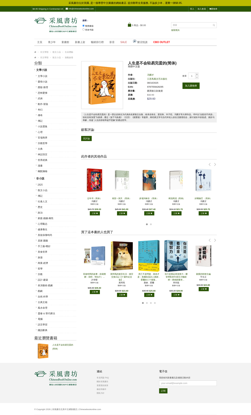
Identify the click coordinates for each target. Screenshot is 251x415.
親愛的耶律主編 (203, 274)
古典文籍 (42, 302)
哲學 (40, 268)
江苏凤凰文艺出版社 (157, 79)
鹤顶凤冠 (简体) (176, 198)
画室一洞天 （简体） (121, 198)
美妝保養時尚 (45, 235)
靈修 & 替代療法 (46, 313)
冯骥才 (150, 75)
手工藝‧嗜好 (44, 246)
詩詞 (40, 184)
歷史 (40, 207)
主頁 (39, 42)
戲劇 (40, 291)
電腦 (40, 319)
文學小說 (41, 69)
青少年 (52, 42)
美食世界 (42, 251)
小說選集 (42, 126)
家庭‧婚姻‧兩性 (45, 218)
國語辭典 (42, 330)
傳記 (40, 120)
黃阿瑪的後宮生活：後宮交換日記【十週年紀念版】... (121, 277)
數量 (184, 76)
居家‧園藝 (43, 240)
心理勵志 (42, 223)
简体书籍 (89, 30)
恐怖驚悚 (42, 92)
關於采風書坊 (102, 381)
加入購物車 (191, 85)
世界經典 (42, 160)
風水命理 (42, 307)
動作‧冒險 (43, 104)
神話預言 (42, 154)
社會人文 (42, 201)
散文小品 (42, 190)
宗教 (40, 274)
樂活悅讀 (140, 41)
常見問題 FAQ (103, 378)
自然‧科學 (43, 296)
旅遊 (40, 257)
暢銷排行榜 (97, 42)
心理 (40, 132)
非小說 (40, 178)
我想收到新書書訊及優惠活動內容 (174, 377)
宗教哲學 (42, 143)
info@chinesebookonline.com (80, 9)
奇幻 (40, 109)
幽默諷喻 (42, 171)
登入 (192, 9)
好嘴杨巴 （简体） (203, 198)
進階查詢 (175, 30)
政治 (40, 212)
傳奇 (40, 115)
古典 (40, 148)
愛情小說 (42, 81)
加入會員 (202, 9)
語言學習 (42, 324)
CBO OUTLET (161, 42)
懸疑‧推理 (43, 87)
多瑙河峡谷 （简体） (149, 198)
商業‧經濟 (43, 263)
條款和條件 (101, 389)
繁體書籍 (89, 26)
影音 (112, 42)
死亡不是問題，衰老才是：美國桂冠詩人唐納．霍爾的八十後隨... (149, 277)
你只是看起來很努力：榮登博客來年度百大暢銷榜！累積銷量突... (176, 277)
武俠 (40, 98)
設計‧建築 (43, 279)
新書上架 (80, 42)
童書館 (65, 42)
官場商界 (42, 137)
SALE (123, 42)
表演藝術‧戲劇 (45, 285)
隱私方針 (100, 393)
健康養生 (42, 229)
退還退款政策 (102, 385)
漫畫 (40, 165)
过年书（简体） (94, 198)
